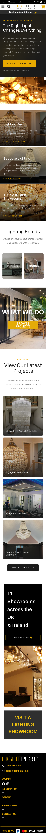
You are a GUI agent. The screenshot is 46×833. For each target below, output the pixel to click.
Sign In (3, 2)
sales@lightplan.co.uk (17, 771)
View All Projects (23, 567)
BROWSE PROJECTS (23, 325)
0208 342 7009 (13, 765)
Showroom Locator (15, 2)
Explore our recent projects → (16, 70)
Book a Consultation (19, 64)
